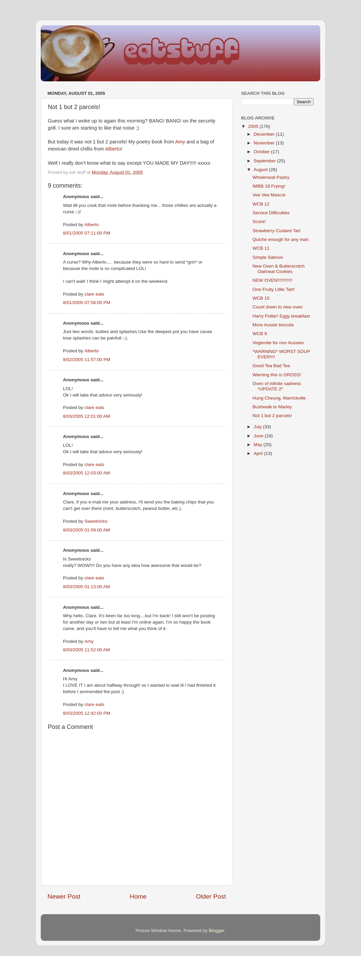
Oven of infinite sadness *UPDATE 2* (277, 386)
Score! (259, 221)
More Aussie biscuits (273, 324)
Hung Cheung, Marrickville (279, 398)
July (258, 426)
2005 (254, 126)
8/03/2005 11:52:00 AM (86, 649)
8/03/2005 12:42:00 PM (86, 713)
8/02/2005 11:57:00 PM (86, 359)
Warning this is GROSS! (277, 374)
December (265, 134)
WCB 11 (261, 248)
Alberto (113, 149)
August (261, 169)
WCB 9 (260, 333)
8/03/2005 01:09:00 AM (86, 529)
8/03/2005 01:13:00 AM (86, 586)
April (259, 453)
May (258, 444)
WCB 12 (261, 204)
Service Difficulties (271, 212)
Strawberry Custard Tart (276, 230)
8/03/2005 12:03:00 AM (86, 472)
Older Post (211, 896)
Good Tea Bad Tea (271, 365)
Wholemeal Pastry (271, 177)
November (265, 142)
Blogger (216, 930)
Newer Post (63, 896)
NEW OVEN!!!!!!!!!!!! (273, 280)
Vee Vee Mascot (269, 194)
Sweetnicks (96, 521)
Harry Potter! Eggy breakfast (281, 316)
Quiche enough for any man (281, 239)
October (262, 151)
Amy (180, 141)
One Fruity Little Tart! (274, 289)
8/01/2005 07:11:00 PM (86, 233)
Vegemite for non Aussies (278, 342)
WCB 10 (261, 298)
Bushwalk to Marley (272, 406)
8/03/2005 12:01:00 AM (86, 416)
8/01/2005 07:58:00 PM (86, 302)
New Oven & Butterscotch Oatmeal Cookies (279, 269)
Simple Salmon (268, 257)
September (265, 160)
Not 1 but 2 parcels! (272, 415)
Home (138, 896)
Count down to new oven (278, 306)
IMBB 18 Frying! (269, 186)
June (259, 435)
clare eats (94, 294)
